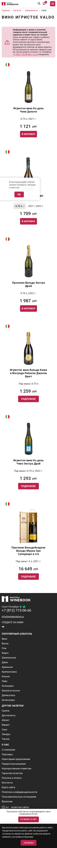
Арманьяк (7, 667)
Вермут (6, 724)
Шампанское (9, 657)
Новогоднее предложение (16, 759)
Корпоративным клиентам (16, 768)
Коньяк (6, 676)
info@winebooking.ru (13, 616)
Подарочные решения (14, 763)
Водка (5, 653)
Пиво (4, 681)
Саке (4, 729)
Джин (5, 662)
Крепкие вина (9, 671)
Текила (6, 739)
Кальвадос (8, 685)
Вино (4, 638)
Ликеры (6, 734)
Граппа (5, 710)
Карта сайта (8, 787)
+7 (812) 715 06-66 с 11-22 (25, 54)
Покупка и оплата (12, 778)
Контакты (7, 782)
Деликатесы (8, 695)
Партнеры (7, 754)
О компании (8, 749)
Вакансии (7, 801)
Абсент (5, 720)
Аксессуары (8, 700)
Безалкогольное (11, 690)
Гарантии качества (12, 773)
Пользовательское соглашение (19, 796)
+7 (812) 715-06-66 (16, 610)
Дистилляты (8, 715)
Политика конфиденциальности (19, 792)
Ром (4, 648)
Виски (5, 643)
